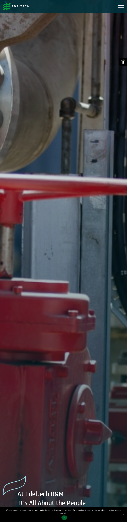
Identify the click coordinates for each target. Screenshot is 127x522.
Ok (64, 518)
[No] (123, 514)
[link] (123, 62)
